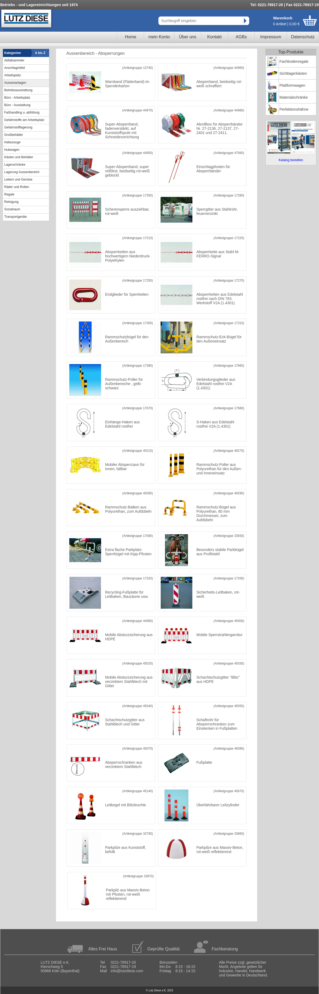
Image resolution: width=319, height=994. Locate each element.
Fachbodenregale (293, 61)
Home (130, 37)
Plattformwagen (292, 85)
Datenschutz (303, 37)
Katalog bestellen (291, 160)
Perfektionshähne (293, 109)
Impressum (270, 37)
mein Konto (159, 37)
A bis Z (40, 53)
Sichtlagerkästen (293, 73)
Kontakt (214, 37)
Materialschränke (293, 97)
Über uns (187, 37)
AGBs (241, 37)
